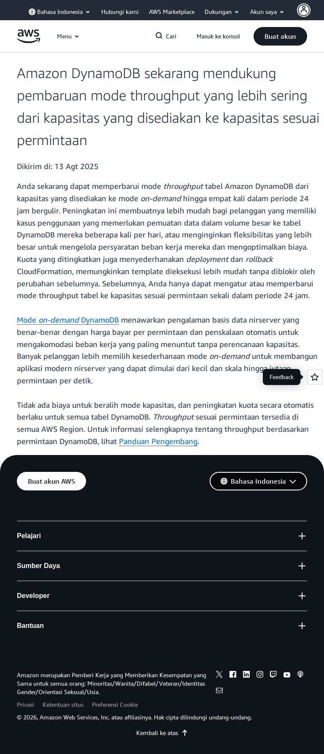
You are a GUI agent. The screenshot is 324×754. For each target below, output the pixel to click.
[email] (219, 691)
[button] (280, 36)
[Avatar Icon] (303, 10)
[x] (219, 675)
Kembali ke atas (162, 732)
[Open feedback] (314, 377)
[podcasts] (300, 675)
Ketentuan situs (63, 704)
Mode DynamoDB (68, 319)
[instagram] (259, 675)
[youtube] (287, 675)
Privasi (25, 704)
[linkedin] (246, 675)
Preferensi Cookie (115, 704)
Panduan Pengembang (158, 441)
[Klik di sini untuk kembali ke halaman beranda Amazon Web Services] (28, 40)
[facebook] (233, 675)
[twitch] (273, 675)
